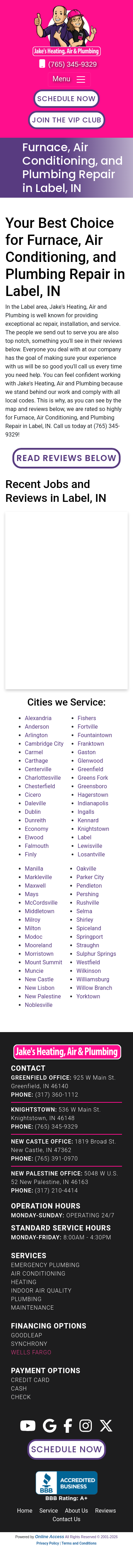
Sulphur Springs (96, 953)
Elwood (34, 837)
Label (85, 837)
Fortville (88, 726)
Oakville (86, 868)
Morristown (39, 953)
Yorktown (88, 996)
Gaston (87, 752)
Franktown (91, 743)
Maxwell (35, 885)
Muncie (34, 970)
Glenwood (90, 760)
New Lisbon (40, 988)
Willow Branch (94, 988)
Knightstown (93, 829)
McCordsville (41, 902)
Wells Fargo (31, 1352)
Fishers (87, 718)
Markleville (38, 877)
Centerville (38, 769)
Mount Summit (43, 962)
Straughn (87, 945)
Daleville (35, 803)
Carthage (36, 760)
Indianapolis (93, 803)
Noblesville (38, 1005)
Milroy (32, 919)
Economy (36, 829)
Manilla (34, 868)
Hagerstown (93, 794)
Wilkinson (88, 970)
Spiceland (88, 928)
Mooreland (38, 945)
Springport (89, 936)
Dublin (33, 811)
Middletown (39, 911)
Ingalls (86, 811)
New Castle (39, 979)
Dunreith (35, 820)
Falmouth (37, 846)
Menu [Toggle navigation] (69, 79)
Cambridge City (44, 743)
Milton (33, 928)
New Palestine (43, 996)
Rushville (87, 902)
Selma (84, 911)
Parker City (90, 877)
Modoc (34, 936)
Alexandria (38, 718)
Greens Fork (93, 777)
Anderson (37, 726)
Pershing (87, 894)
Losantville (91, 854)
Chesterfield (40, 786)
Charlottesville (43, 777)
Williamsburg (92, 979)
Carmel (34, 752)
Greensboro (92, 786)
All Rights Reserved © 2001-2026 (91, 1537)
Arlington (36, 735)
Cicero (33, 794)
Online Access (49, 1536)
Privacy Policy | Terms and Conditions (66, 1543)
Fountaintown (95, 735)
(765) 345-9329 (72, 64)
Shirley (84, 919)
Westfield (88, 962)
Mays (31, 894)
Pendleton (89, 885)
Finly (31, 854)
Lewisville (90, 846)
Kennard (88, 820)
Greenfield (90, 769)
